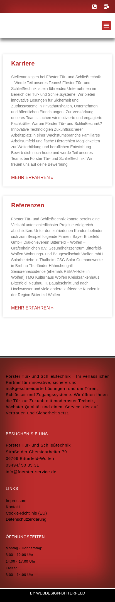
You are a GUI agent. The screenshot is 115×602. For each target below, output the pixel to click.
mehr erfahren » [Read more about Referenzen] (32, 308)
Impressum (16, 500)
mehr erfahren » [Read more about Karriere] (32, 177)
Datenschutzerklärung (26, 519)
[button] (106, 25)
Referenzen (27, 205)
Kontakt (13, 506)
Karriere (23, 63)
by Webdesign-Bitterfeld (57, 593)
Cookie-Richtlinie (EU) (26, 513)
